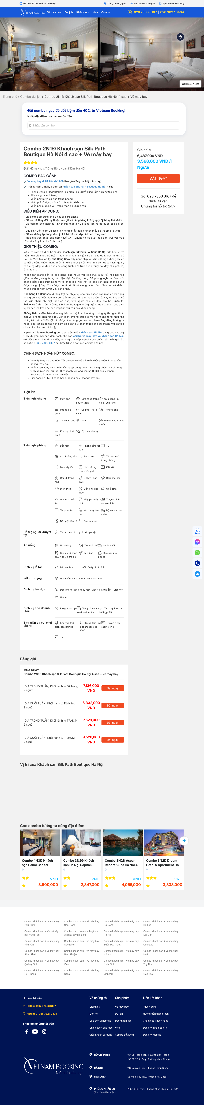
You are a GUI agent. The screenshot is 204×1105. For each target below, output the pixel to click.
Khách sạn (82, 12)
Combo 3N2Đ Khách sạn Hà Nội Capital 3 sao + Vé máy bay (78, 863)
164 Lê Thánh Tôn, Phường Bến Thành (148, 1054)
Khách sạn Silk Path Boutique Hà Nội (84, 186)
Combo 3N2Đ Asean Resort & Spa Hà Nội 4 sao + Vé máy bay (121, 863)
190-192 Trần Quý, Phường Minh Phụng (148, 1059)
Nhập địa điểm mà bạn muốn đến (49, 116)
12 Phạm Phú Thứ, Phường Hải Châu (147, 1076)
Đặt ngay (113, 688)
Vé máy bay (54, 12)
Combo (105, 12)
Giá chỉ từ (144, 150)
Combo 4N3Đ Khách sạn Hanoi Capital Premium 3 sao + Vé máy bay (37, 863)
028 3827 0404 (172, 12)
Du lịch (69, 12)
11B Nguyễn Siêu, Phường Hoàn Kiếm (147, 1068)
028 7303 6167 (142, 12)
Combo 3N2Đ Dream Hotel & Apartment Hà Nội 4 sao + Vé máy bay (163, 863)
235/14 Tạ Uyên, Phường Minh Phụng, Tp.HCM (152, 1089)
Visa (95, 12)
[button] (180, 37)
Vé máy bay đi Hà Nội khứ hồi (45, 181)
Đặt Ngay (158, 178)
